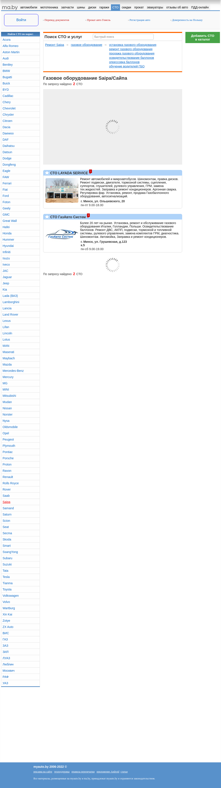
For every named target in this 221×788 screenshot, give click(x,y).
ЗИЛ (6, 652)
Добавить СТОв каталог (202, 37)
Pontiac (8, 452)
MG (5, 383)
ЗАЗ (5, 645)
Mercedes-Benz (13, 370)
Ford (6, 196)
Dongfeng (9, 164)
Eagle (6, 171)
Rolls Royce (11, 483)
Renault (8, 477)
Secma (7, 533)
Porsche (8, 458)
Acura (7, 39)
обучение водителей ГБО (126, 66)
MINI (6, 389)
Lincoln (7, 333)
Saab (6, 495)
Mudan (7, 402)
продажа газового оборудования (131, 53)
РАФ (6, 677)
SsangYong (10, 552)
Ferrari (7, 183)
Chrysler (8, 114)
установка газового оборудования (132, 45)
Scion (6, 520)
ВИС (6, 633)
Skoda (7, 539)
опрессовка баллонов (124, 62)
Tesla (6, 577)
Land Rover (10, 314)
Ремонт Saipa (54, 45)
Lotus (6, 339)
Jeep (6, 283)
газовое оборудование (86, 45)
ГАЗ (5, 639)
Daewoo (8, 133)
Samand (8, 508)
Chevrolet (9, 108)
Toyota (7, 589)
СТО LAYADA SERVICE (68, 173)
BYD (6, 89)
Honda (7, 233)
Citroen (7, 121)
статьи (124, 771)
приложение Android (107, 771)
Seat (6, 527)
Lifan (6, 327)
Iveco (6, 264)
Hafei (6, 227)
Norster (8, 414)
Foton (6, 202)
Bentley (8, 64)
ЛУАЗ (6, 658)
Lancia (7, 308)
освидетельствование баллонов (131, 57)
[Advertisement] (202, 109)
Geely (7, 208)
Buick (6, 83)
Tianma (8, 583)
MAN (6, 345)
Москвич (8, 670)
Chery (7, 102)
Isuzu (6, 258)
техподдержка (61, 771)
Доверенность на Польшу (186, 20)
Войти (21, 20)
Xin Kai (7, 614)
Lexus (7, 320)
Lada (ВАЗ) (10, 295)
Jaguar (7, 277)
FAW (6, 177)
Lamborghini (11, 302)
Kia (5, 289)
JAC (5, 271)
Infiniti (7, 252)
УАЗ (5, 683)
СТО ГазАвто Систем (67, 217)
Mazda (7, 364)
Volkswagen (11, 595)
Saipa (6, 502)
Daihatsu (8, 146)
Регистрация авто (139, 20)
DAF (6, 139)
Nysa (6, 420)
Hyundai (8, 246)
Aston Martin (11, 52)
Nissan (7, 408)
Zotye (6, 620)
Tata (5, 570)
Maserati (8, 352)
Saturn (7, 514)
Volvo (6, 602)
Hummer (8, 239)
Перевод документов (56, 20)
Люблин (8, 664)
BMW (6, 71)
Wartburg (9, 608)
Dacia (6, 127)
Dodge (7, 158)
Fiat (5, 189)
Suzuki (7, 564)
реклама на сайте (42, 771)
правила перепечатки (83, 771)
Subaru (7, 558)
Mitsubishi (9, 395)
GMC (6, 214)
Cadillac (8, 96)
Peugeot (8, 439)
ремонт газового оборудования (130, 49)
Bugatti (7, 77)
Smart (7, 545)
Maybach (9, 358)
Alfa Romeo (10, 46)
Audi (6, 58)
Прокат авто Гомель (97, 20)
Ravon (7, 470)
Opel (6, 433)
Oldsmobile (10, 427)
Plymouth (9, 445)
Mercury (8, 377)
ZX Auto (8, 627)
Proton (7, 464)
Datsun (7, 152)
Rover (7, 489)
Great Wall (10, 221)
